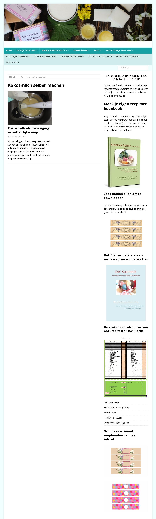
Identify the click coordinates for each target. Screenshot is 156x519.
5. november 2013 (18, 136)
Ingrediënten (80, 50)
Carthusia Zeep (111, 402)
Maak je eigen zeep (26, 50)
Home (9, 50)
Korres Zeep (110, 412)
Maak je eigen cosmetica (54, 50)
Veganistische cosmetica (128, 56)
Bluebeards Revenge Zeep (117, 407)
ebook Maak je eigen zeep (118, 50)
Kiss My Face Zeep (113, 417)
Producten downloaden (100, 56)
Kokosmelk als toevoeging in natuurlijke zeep (28, 130)
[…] (29, 158)
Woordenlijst (12, 62)
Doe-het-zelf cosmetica (73, 56)
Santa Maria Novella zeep (116, 422)
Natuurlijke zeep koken (17, 56)
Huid (96, 50)
